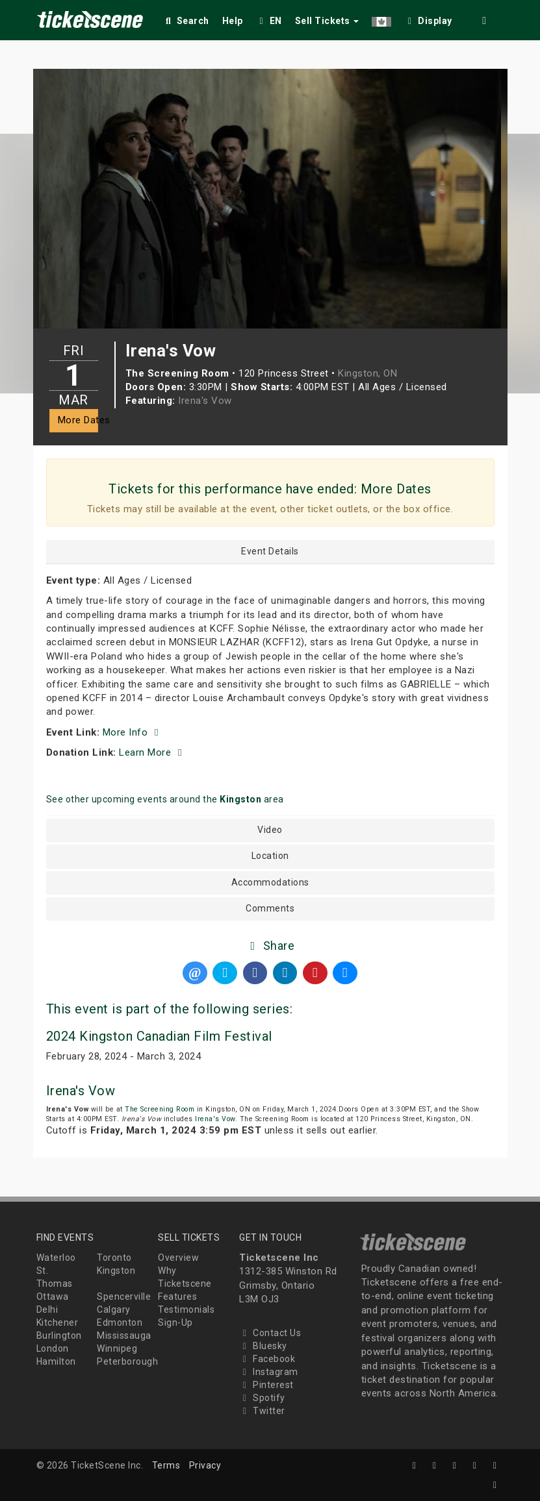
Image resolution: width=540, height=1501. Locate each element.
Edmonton (119, 1322)
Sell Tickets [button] (327, 21)
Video (270, 830)
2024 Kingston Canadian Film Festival (159, 1036)
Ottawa (52, 1296)
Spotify (262, 1398)
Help (232, 21)
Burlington (59, 1335)
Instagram (268, 1372)
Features (177, 1296)
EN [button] (269, 21)
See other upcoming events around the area (165, 799)
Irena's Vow (205, 400)
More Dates (78, 420)
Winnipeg (117, 1348)
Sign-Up (175, 1322)
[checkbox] (428, 18)
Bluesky (263, 1346)
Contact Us (270, 1333)
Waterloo (56, 1257)
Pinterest (266, 1385)
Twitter (262, 1411)
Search (186, 21)
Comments (270, 908)
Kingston (116, 1270)
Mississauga (124, 1335)
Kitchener (57, 1322)
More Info (133, 732)
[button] (381, 18)
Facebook (267, 1359)
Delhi (47, 1309)
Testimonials (186, 1309)
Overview (178, 1257)
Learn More (152, 752)
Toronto (114, 1257)
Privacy (205, 1465)
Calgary (114, 1309)
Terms (166, 1465)
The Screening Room (159, 1109)
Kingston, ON (367, 373)
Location (270, 856)
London (52, 1348)
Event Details (270, 551)
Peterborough (127, 1361)
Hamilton (56, 1361)
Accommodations (270, 882)
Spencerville (124, 1296)
